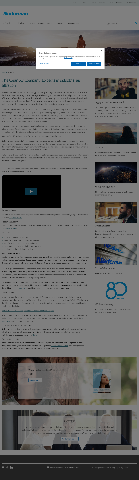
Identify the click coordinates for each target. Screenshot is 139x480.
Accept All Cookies (94, 63)
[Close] (101, 50)
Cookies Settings (44, 63)
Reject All (78, 63)
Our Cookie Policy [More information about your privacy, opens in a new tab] (68, 58)
